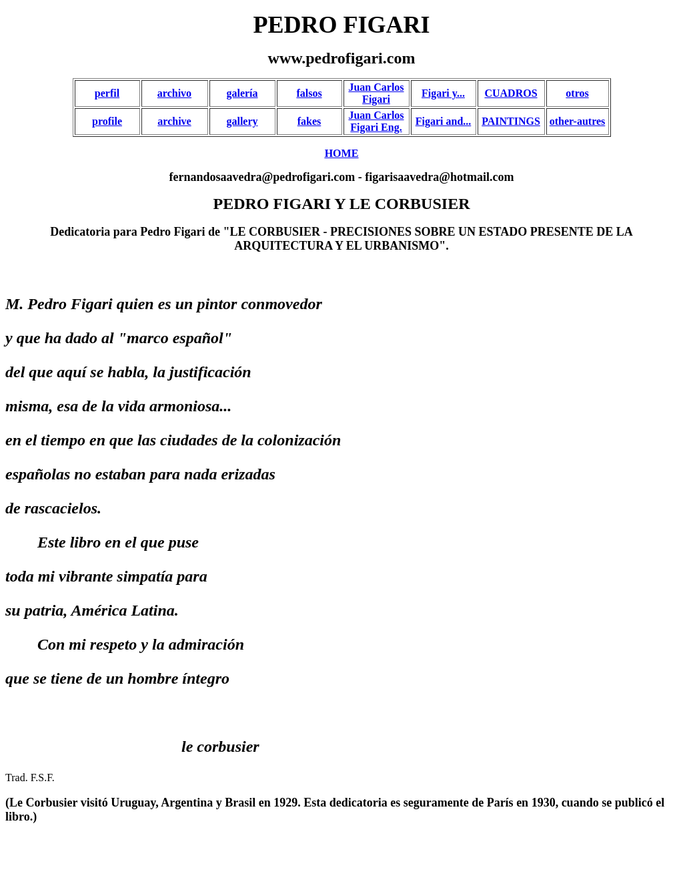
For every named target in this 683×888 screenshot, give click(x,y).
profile (107, 121)
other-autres (578, 121)
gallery (241, 121)
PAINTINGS (511, 121)
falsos (308, 93)
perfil (107, 93)
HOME (342, 153)
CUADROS (510, 93)
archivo (174, 93)
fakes (309, 121)
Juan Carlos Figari (376, 93)
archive (174, 121)
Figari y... (443, 93)
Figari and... (444, 121)
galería (241, 93)
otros (577, 93)
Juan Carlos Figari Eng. (376, 121)
